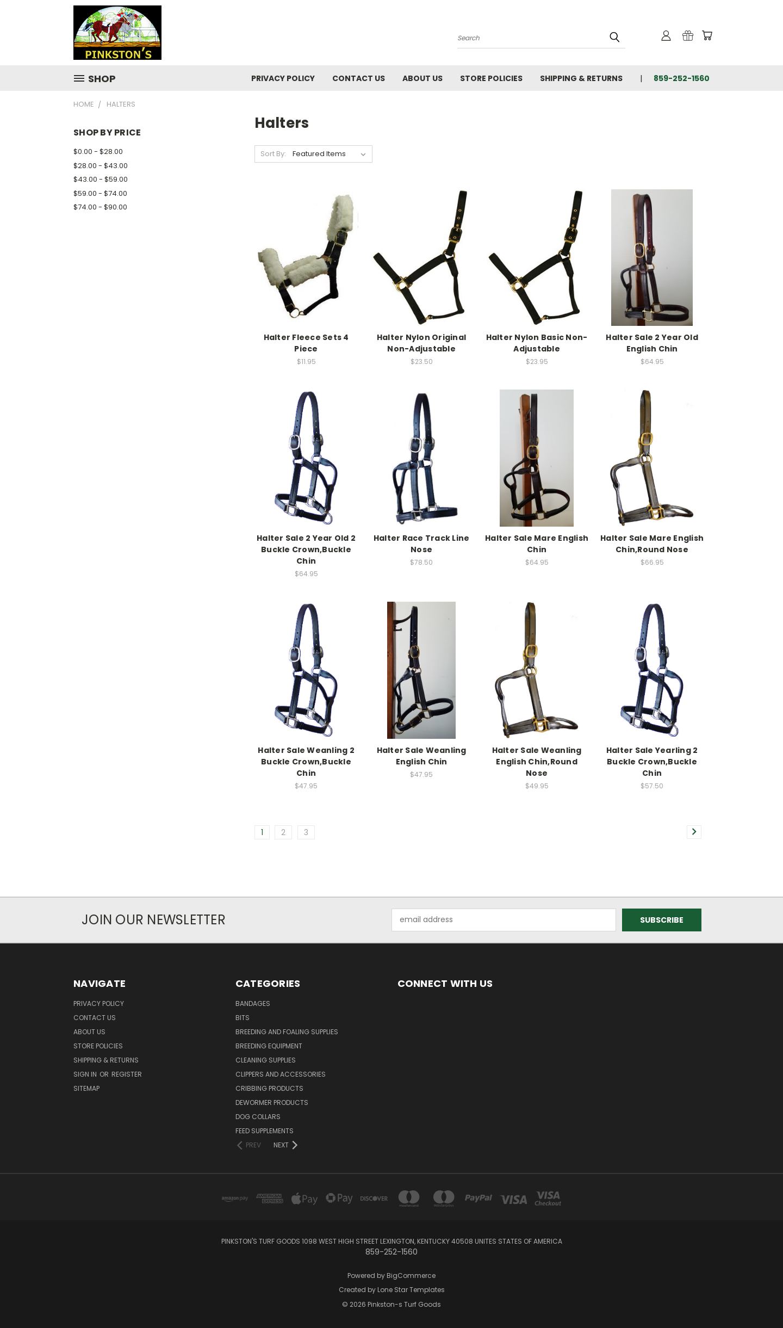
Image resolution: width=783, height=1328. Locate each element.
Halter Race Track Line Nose (422, 544)
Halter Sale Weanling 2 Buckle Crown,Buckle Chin (306, 762)
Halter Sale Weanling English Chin (422, 756)
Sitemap (86, 1088)
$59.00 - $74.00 (100, 193)
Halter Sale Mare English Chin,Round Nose (652, 544)
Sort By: (273, 154)
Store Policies (491, 78)
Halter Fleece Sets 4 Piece (306, 343)
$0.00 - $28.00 (98, 151)
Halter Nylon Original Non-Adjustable (421, 343)
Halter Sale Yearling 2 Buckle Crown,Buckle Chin (652, 762)
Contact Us (358, 78)
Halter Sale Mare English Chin (536, 544)
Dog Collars (258, 1116)
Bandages (252, 1003)
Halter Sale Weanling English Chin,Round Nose (537, 762)
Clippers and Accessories (280, 1074)
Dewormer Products (271, 1102)
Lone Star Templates (411, 1289)
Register (126, 1074)
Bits (242, 1017)
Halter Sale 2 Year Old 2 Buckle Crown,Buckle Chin (306, 549)
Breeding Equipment (268, 1046)
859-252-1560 (682, 78)
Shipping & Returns (581, 78)
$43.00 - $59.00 (100, 179)
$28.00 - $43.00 (100, 165)
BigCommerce (411, 1275)
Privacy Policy (283, 78)
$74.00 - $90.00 (100, 207)
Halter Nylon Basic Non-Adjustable (537, 343)
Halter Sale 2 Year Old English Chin (652, 343)
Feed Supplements (264, 1130)
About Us (422, 78)
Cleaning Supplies (265, 1060)
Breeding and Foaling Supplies (286, 1031)
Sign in (85, 1074)
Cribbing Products (269, 1088)
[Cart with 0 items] (706, 35)
